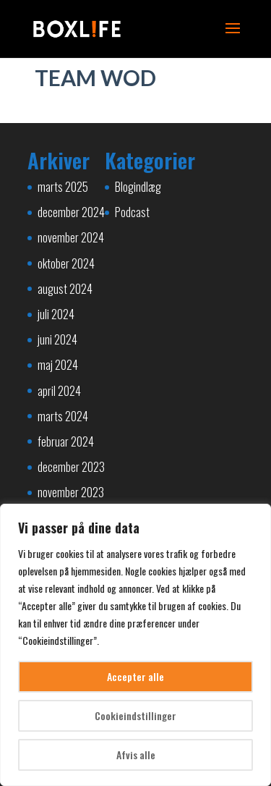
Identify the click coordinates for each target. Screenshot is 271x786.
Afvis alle (135, 754)
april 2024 (59, 391)
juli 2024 (56, 314)
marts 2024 (63, 416)
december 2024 (71, 212)
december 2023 (71, 467)
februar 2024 (66, 441)
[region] (135, 645)
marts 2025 (63, 186)
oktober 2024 (66, 263)
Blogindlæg (138, 186)
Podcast (132, 212)
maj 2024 (58, 364)
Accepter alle (135, 676)
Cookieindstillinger (135, 715)
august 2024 (65, 288)
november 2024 (71, 237)
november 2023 (71, 492)
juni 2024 (57, 339)
